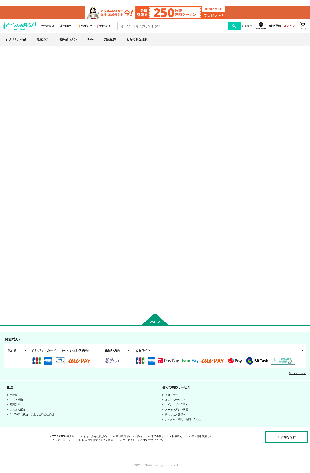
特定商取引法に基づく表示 (97, 440)
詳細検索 (247, 26)
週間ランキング (18, 104)
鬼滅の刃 (43, 39)
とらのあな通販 (136, 39)
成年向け (65, 26)
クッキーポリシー (62, 440)
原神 (9, 221)
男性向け (85, 26)
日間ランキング (18, 96)
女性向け (103, 26)
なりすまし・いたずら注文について (143, 440)
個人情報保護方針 (201, 436)
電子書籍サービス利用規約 (166, 436)
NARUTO (13, 201)
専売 (9, 74)
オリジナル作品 (15, 39)
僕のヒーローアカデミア (23, 211)
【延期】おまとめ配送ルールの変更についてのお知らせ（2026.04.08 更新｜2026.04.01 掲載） (119, 59)
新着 (9, 66)
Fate (90, 39)
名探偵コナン (68, 39)
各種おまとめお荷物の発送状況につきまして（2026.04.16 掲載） (101, 52)
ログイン (289, 26)
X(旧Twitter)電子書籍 (22, 243)
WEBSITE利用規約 (63, 436)
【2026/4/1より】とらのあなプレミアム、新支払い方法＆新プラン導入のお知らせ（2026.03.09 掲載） (124, 65)
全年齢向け (47, 26)
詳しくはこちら (297, 373)
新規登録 (275, 26)
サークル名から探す (21, 133)
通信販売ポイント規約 (129, 436)
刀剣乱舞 (110, 39)
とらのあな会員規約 (95, 436)
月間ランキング (18, 111)
